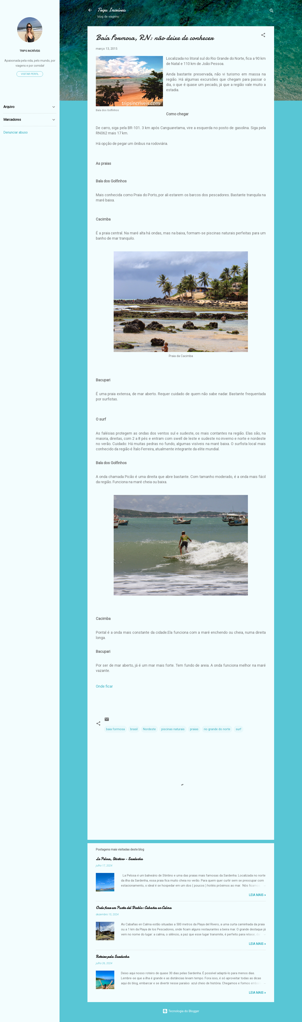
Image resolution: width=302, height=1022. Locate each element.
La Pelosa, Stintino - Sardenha (119, 859)
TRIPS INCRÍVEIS (30, 50)
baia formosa (115, 729)
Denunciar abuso (15, 132)
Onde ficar (104, 686)
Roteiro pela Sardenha (112, 956)
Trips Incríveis (112, 9)
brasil (134, 729)
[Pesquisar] (271, 11)
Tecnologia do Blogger (181, 1011)
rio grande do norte (217, 729)
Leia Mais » (257, 895)
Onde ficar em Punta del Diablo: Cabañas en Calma (133, 907)
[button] (263, 35)
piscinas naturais (173, 729)
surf (238, 729)
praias (194, 729)
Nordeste (149, 729)
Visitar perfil (30, 74)
